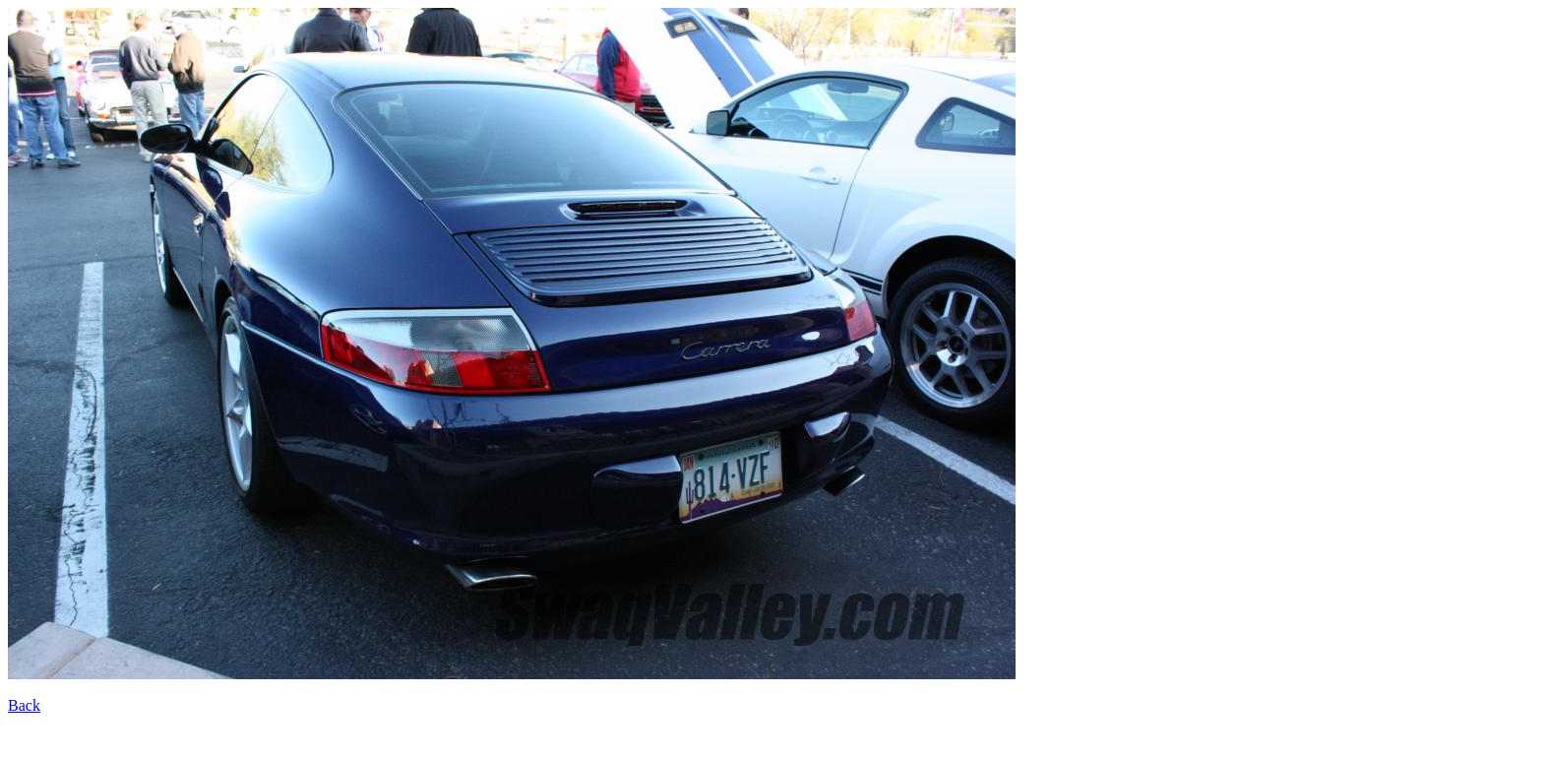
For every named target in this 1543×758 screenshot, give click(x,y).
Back (24, 705)
